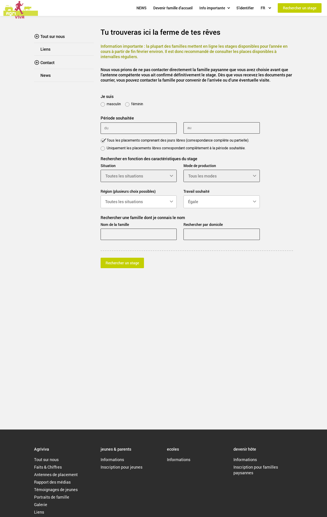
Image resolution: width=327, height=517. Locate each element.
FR (263, 7)
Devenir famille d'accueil (173, 7)
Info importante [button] (212, 7)
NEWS (141, 7)
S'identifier (245, 7)
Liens (45, 49)
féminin (134, 104)
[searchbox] (139, 202)
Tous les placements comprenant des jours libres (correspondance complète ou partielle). (175, 140)
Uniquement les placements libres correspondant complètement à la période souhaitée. (173, 148)
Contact (47, 62)
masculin (111, 104)
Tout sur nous (52, 36)
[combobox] (139, 201)
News (45, 75)
